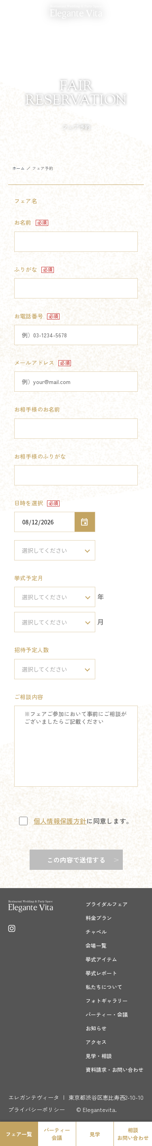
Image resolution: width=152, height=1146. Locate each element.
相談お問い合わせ (133, 1134)
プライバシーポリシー (36, 1109)
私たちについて (104, 987)
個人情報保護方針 (60, 821)
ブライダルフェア (107, 904)
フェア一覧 (19, 1134)
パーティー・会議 (107, 1014)
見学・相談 (99, 1056)
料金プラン (99, 918)
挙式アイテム (101, 959)
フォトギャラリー (107, 1000)
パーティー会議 (57, 1134)
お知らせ (96, 1028)
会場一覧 (96, 945)
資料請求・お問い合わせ (114, 1069)
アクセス (96, 1042)
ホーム (18, 168)
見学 (95, 1134)
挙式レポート (101, 973)
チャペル (96, 932)
